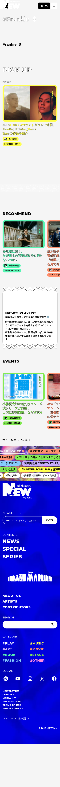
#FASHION (12, 660)
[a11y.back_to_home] (10, 5)
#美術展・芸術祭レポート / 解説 (40, 475)
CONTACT (9, 694)
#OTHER (37, 660)
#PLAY (8, 643)
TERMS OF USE (12, 705)
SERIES (12, 556)
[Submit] (52, 624)
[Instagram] (30, 679)
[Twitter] (42, 679)
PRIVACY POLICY (13, 708)
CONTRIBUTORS (17, 607)
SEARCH (8, 617)
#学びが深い (13, 475)
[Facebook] (54, 679)
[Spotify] (6, 679)
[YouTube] (18, 679)
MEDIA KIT (9, 698)
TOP (5, 440)
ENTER (49, 520)
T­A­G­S (13, 440)
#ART (7, 649)
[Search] (30, 624)
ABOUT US (12, 596)
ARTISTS (10, 601)
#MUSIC (37, 643)
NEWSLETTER (12, 513)
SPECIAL (14, 549)
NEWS (11, 541)
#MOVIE (37, 649)
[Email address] (22, 520)
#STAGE (37, 655)
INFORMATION (12, 701)
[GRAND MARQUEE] (30, 576)
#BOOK (9, 655)
